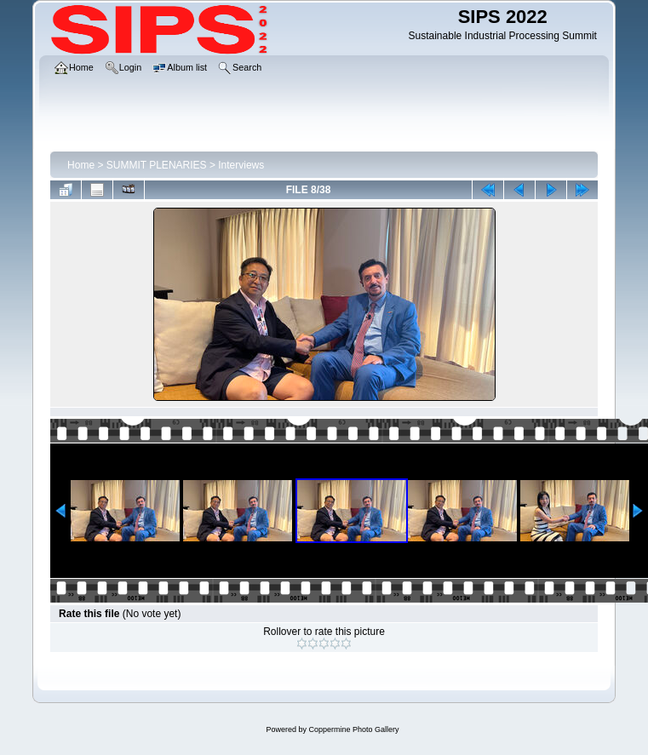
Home (81, 165)
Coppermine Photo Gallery (353, 729)
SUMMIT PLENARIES (156, 165)
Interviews (241, 165)
